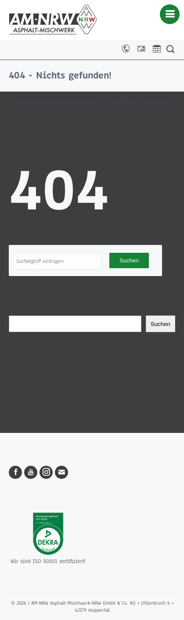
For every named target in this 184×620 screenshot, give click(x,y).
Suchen (19, 311)
